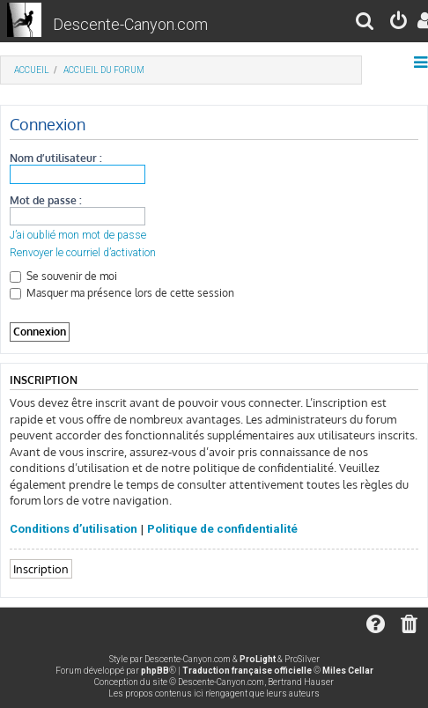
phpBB (155, 670)
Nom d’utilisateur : (56, 158)
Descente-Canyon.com (130, 24)
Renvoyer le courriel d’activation (83, 253)
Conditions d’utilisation (73, 528)
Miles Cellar (347, 670)
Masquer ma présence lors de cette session (122, 292)
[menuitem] (365, 23)
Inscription (41, 568)
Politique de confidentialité (222, 528)
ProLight (258, 659)
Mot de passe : (46, 200)
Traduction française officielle (247, 670)
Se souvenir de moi (63, 276)
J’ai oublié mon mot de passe (78, 235)
